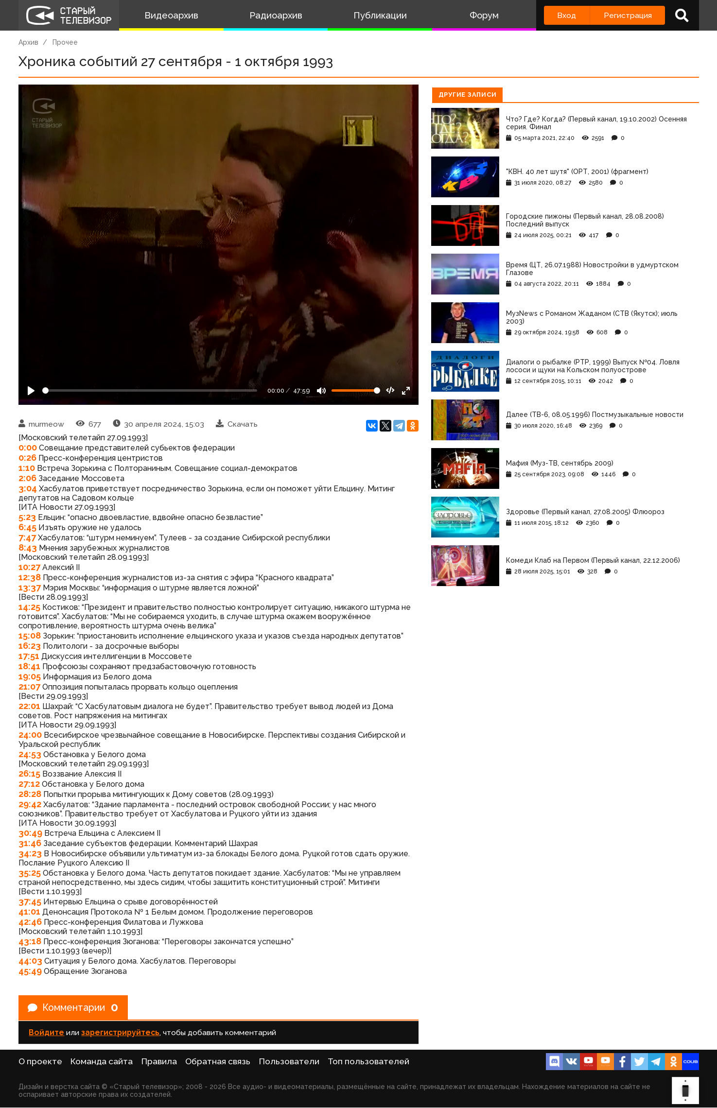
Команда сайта (101, 1062)
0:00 (27, 447)
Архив (28, 42)
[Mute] (321, 390)
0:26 (27, 457)
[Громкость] (356, 390)
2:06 (27, 478)
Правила (159, 1062)
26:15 (29, 773)
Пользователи (289, 1062)
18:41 (29, 666)
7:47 (27, 537)
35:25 (29, 872)
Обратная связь (217, 1062)
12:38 (29, 577)
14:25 (29, 607)
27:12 (29, 784)
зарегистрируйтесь (120, 1033)
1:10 (26, 468)
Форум (484, 15)
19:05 (29, 676)
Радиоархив (275, 15)
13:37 (29, 587)
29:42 (29, 804)
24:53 (29, 754)
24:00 (30, 734)
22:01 (29, 706)
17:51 (28, 656)
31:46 (29, 843)
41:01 (29, 911)
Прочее (65, 42)
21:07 (29, 686)
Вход (566, 15)
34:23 (30, 853)
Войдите (46, 1033)
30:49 (30, 833)
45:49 (30, 971)
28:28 (29, 794)
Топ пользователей (368, 1062)
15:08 (29, 635)
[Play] (31, 390)
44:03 (30, 960)
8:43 (27, 547)
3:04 (27, 488)
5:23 (27, 517)
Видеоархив (171, 15)
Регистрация (628, 15)
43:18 (29, 941)
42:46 (30, 922)
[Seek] (149, 390)
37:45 (29, 901)
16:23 (29, 646)
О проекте (40, 1062)
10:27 (29, 567)
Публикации (380, 15)
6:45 (27, 527)
